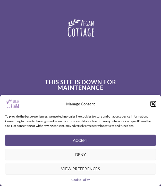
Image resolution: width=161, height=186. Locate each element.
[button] (153, 103)
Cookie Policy (80, 180)
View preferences (80, 168)
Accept (80, 140)
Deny (80, 154)
